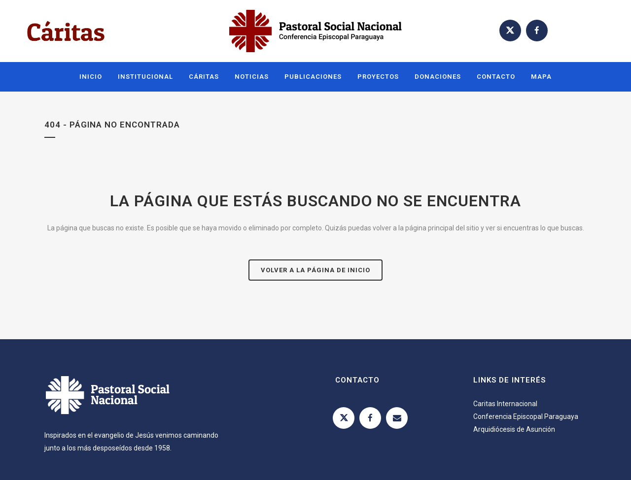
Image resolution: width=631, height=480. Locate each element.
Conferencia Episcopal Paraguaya (525, 416)
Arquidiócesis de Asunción (514, 429)
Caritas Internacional (505, 404)
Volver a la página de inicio (315, 270)
